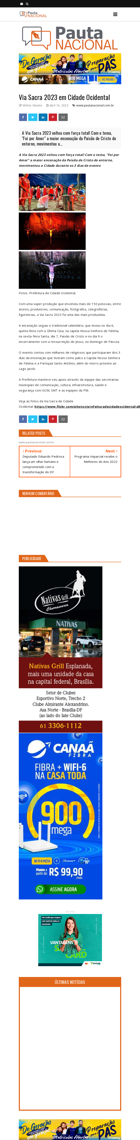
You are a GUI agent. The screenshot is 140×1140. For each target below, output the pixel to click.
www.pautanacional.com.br (95, 105)
